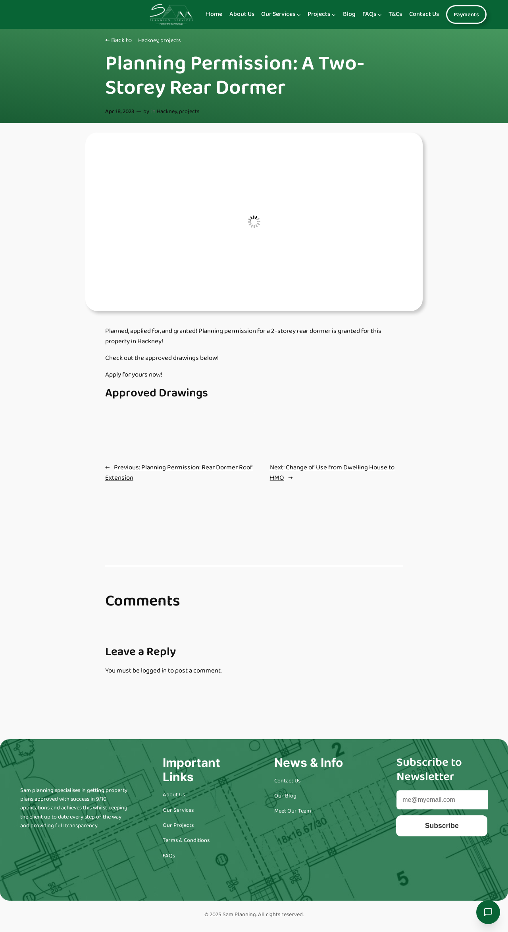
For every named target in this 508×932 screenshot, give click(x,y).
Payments (466, 14)
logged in (154, 670)
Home (214, 14)
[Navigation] (299, 15)
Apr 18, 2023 (119, 111)
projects (170, 40)
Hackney (148, 40)
